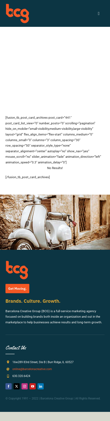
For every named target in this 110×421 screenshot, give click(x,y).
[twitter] (16, 386)
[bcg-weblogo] (17, 5)
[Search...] (55, 68)
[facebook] (8, 386)
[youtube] (33, 386)
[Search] (46, 68)
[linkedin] (41, 386)
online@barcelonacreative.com (32, 369)
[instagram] (24, 386)
